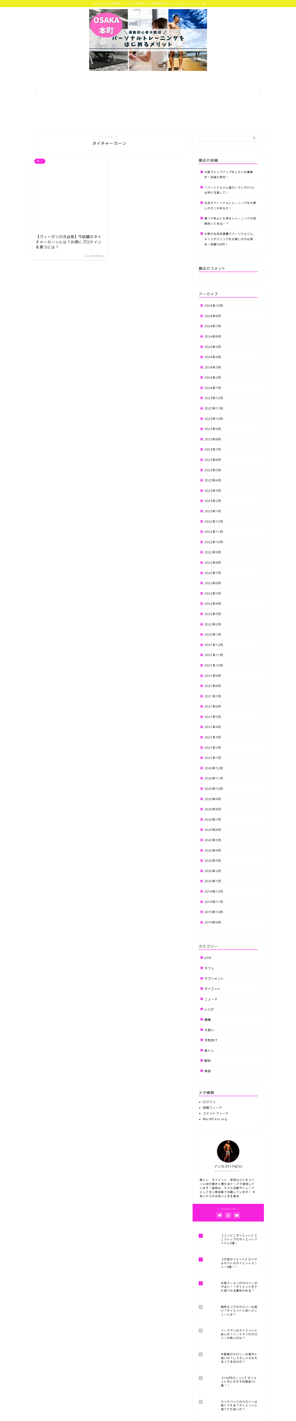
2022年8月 (212, 562)
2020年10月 (213, 789)
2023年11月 (213, 408)
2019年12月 (213, 891)
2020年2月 (212, 871)
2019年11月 (213, 902)
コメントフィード (216, 1113)
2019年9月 (212, 922)
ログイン (209, 1102)
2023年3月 (212, 491)
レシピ (209, 1009)
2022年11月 (213, 532)
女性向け (210, 1040)
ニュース (210, 999)
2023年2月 (212, 501)
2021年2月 (212, 748)
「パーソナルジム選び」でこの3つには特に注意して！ (229, 190)
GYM (207, 958)
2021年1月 (212, 758)
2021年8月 (212, 686)
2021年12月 (213, 645)
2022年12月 (213, 521)
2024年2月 (212, 377)
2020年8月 (212, 809)
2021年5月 (212, 717)
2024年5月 (212, 347)
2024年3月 (212, 367)
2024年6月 (212, 336)
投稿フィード (212, 1108)
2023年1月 (212, 511)
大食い (209, 1030)
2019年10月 (213, 912)
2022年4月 (212, 604)
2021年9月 (212, 676)
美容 (207, 1071)
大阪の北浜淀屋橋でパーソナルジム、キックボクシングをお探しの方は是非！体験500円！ (230, 239)
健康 (207, 1020)
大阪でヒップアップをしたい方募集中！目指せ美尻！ (228, 174)
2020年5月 (212, 840)
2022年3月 (212, 614)
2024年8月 (212, 316)
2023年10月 (213, 419)
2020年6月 (212, 830)
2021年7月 (212, 696)
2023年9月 (212, 429)
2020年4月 (212, 850)
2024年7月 (212, 326)
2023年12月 (213, 398)
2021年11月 (213, 655)
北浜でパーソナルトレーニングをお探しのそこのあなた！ (230, 205)
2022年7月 (212, 573)
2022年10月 (213, 542)
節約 (207, 1061)
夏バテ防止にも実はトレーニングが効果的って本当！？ (230, 220)
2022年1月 (212, 634)
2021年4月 (212, 727)
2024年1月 (212, 388)
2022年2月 (212, 624)
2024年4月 (212, 357)
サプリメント (214, 979)
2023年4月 (212, 480)
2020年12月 (213, 768)
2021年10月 (213, 665)
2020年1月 (212, 881)
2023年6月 (212, 460)
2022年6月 (212, 583)
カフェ (209, 968)
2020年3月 (212, 860)
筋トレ (209, 1050)
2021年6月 (212, 706)
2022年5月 (212, 593)
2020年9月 (212, 799)
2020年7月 (212, 819)
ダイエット (212, 989)
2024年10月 (213, 305)
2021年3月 (212, 737)
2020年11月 (213, 778)
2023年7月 (212, 449)
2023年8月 (212, 439)
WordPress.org (215, 1119)
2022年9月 (212, 552)
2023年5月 (212, 470)
